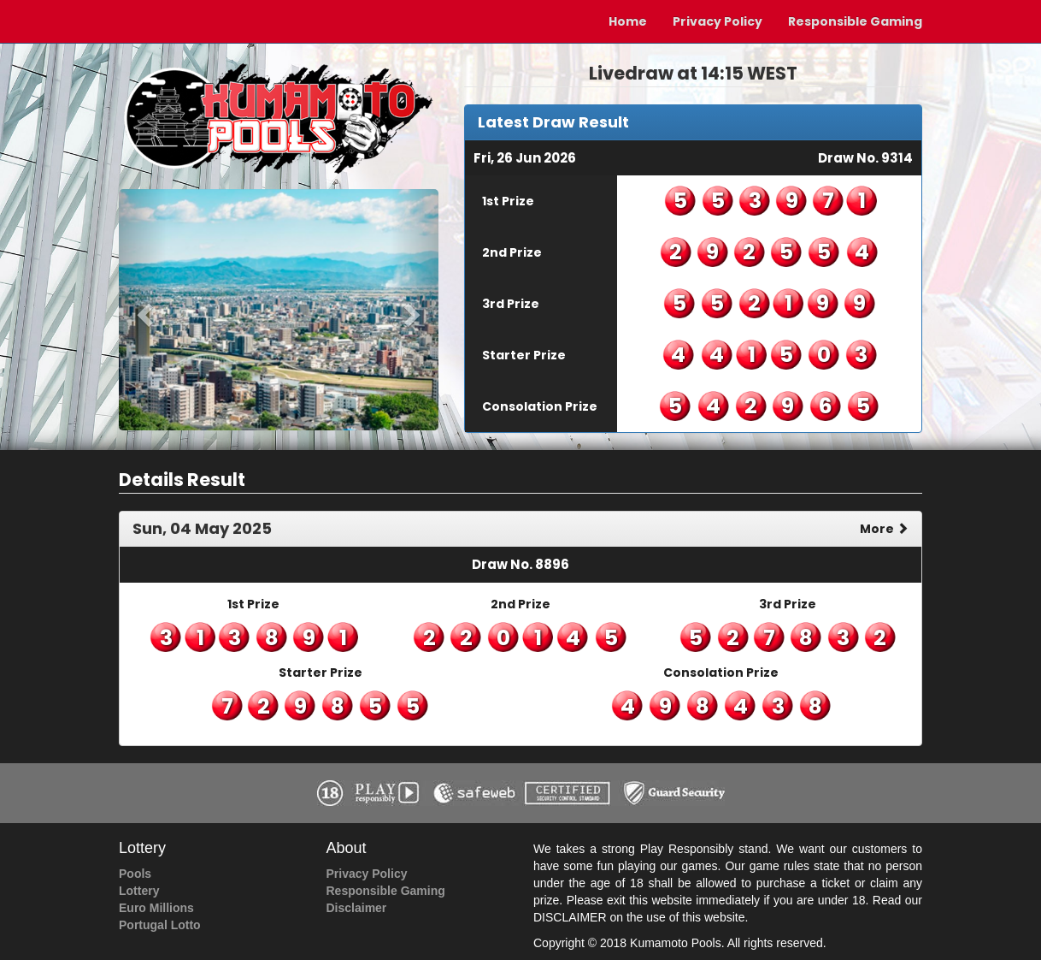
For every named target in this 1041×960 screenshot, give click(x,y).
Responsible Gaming (855, 21)
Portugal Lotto (160, 925)
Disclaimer (356, 908)
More (884, 528)
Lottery (139, 891)
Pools (135, 873)
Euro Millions (156, 908)
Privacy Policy (717, 21)
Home (628, 21)
